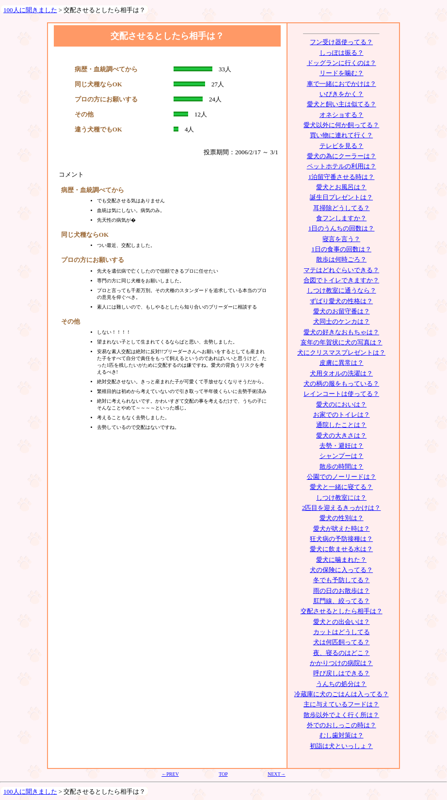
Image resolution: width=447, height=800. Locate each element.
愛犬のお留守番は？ (341, 311)
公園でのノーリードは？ (341, 476)
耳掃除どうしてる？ (341, 208)
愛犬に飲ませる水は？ (341, 549)
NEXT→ (277, 774)
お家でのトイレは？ (341, 414)
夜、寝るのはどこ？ (341, 652)
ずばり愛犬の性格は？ (341, 301)
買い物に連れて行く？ (341, 135)
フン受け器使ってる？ (341, 42)
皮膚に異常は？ (341, 362)
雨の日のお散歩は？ (341, 590)
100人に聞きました (30, 10)
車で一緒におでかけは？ (341, 83)
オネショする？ (341, 114)
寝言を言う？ (341, 239)
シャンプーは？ (341, 455)
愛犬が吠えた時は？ (341, 528)
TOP (223, 774)
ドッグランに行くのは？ (341, 62)
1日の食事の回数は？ (341, 249)
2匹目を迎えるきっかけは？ (341, 507)
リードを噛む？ (341, 73)
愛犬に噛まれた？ (341, 559)
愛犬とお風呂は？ (341, 187)
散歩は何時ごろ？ (341, 259)
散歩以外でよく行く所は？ (341, 714)
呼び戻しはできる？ (341, 673)
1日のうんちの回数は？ (341, 228)
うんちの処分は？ (341, 683)
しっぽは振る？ (341, 52)
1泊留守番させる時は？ (341, 176)
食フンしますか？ (341, 218)
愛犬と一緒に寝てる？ (341, 486)
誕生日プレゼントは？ (341, 197)
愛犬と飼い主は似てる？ (341, 104)
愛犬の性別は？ (341, 518)
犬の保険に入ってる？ (341, 569)
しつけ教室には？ (341, 497)
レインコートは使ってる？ (341, 393)
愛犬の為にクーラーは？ (341, 156)
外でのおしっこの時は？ (341, 725)
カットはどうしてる (341, 632)
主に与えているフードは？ (341, 704)
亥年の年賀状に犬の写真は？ (342, 342)
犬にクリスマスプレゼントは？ (341, 352)
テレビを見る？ (341, 145)
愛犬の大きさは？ (341, 435)
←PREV (169, 774)
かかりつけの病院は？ (341, 663)
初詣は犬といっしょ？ (341, 746)
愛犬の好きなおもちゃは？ (341, 332)
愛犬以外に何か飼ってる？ (341, 125)
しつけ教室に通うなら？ (341, 290)
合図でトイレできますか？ (341, 280)
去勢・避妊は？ (341, 445)
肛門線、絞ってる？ (341, 600)
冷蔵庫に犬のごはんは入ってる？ (341, 694)
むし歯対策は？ (341, 735)
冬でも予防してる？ (341, 580)
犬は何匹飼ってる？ (341, 642)
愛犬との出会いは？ (341, 621)
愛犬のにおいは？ (341, 404)
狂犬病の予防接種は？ (341, 538)
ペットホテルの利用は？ (341, 166)
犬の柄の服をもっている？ (341, 383)
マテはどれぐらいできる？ (341, 270)
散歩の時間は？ (341, 466)
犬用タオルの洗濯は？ (341, 373)
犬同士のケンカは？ (341, 321)
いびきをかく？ (341, 94)
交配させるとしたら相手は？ (342, 611)
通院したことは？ (341, 424)
